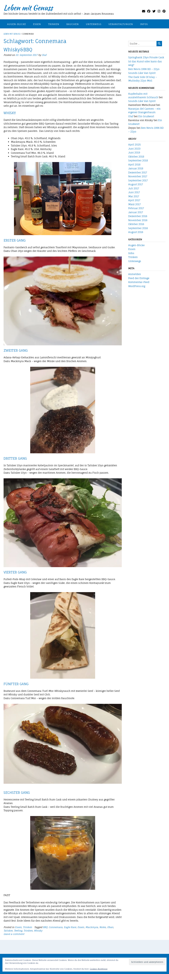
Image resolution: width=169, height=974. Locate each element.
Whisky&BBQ (18, 49)
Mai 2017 (133, 196)
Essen (37, 24)
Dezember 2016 (137, 216)
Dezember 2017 (137, 172)
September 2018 (138, 160)
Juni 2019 (134, 152)
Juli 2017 (133, 188)
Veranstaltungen (120, 24)
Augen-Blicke (16, 24)
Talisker (8, 930)
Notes (102, 927)
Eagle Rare (70, 927)
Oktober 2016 (136, 224)
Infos (144, 24)
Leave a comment (14, 934)
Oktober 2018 (136, 156)
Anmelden (134, 274)
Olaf (44, 55)
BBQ (45, 927)
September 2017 (138, 180)
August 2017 (135, 184)
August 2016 (135, 232)
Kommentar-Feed (138, 282)
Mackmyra (91, 927)
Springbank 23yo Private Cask (146, 57)
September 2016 (138, 228)
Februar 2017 (136, 208)
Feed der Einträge (138, 278)
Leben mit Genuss (28, 7)
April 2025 (134, 144)
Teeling (18, 930)
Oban (110, 927)
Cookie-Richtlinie (98, 969)
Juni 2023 (134, 148)
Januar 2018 (135, 168)
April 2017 (134, 200)
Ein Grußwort (146, 116)
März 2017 (134, 204)
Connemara (56, 927)
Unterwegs (93, 24)
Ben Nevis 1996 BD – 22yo (143, 69)
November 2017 (137, 176)
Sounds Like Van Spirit (142, 73)
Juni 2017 (134, 192)
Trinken (53, 24)
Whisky (38, 930)
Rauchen (72, 24)
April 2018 (134, 164)
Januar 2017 (135, 212)
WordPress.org (136, 286)
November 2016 (137, 220)
